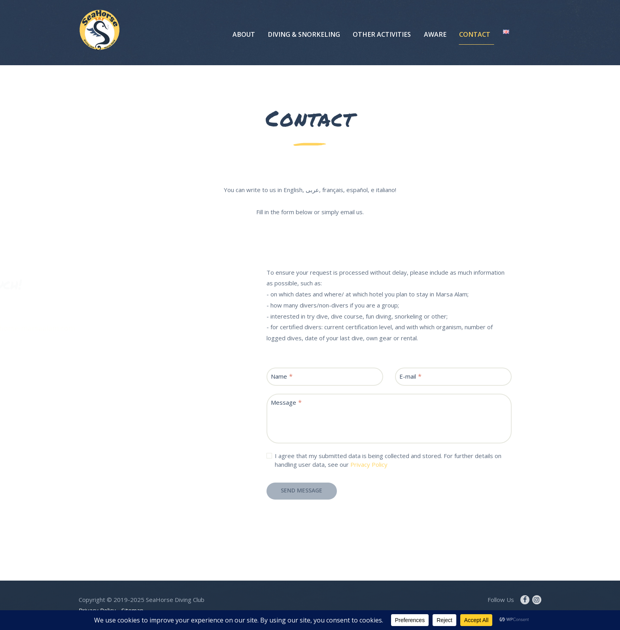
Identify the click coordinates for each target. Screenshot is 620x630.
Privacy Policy (369, 464)
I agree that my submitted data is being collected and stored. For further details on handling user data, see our (388, 460)
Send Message (301, 490)
